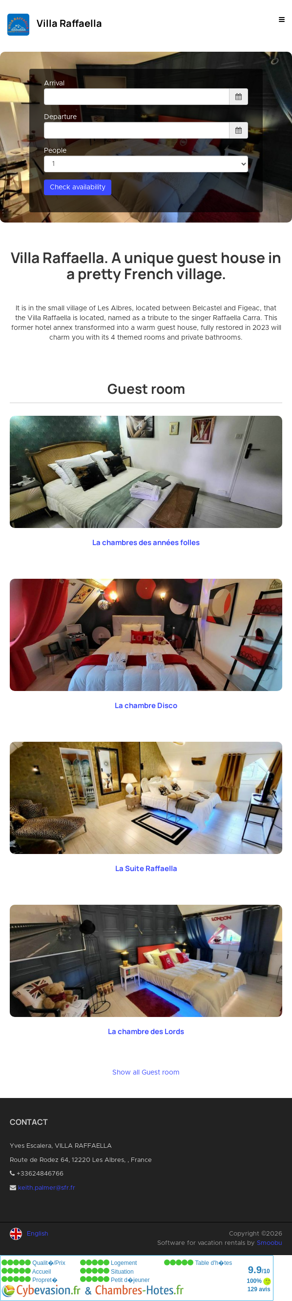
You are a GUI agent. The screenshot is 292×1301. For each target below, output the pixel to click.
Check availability (77, 187)
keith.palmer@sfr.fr (46, 1188)
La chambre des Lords (146, 1031)
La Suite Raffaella (146, 868)
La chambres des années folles (146, 542)
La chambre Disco (146, 705)
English (37, 1234)
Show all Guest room (146, 1072)
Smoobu (269, 1243)
